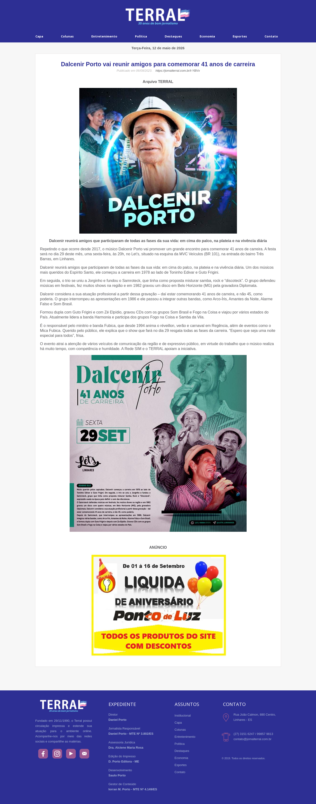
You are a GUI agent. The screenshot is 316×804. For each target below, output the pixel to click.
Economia (207, 36)
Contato (271, 36)
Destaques (173, 36)
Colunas (67, 36)
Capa (39, 36)
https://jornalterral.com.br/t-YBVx (178, 70)
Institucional (183, 715)
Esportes (240, 36)
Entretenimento (104, 36)
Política (141, 36)
